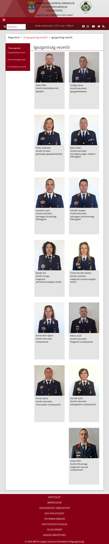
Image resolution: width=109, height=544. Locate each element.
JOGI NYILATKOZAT (54, 513)
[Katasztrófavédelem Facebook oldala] (83, 26)
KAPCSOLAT (54, 497)
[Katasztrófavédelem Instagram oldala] (87, 26)
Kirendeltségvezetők (16, 59)
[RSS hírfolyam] (103, 26)
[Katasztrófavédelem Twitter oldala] (98, 26)
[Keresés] (16, 26)
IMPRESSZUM (54, 502)
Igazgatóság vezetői (16, 52)
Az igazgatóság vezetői (35, 37)
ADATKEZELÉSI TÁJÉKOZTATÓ (54, 508)
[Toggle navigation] (4, 20)
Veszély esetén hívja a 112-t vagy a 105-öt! (54, 25)
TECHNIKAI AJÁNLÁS (54, 518)
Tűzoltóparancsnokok (17, 66)
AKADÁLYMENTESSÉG (54, 535)
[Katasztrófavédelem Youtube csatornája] (93, 26)
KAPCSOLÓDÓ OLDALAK (54, 524)
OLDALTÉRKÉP (54, 529)
